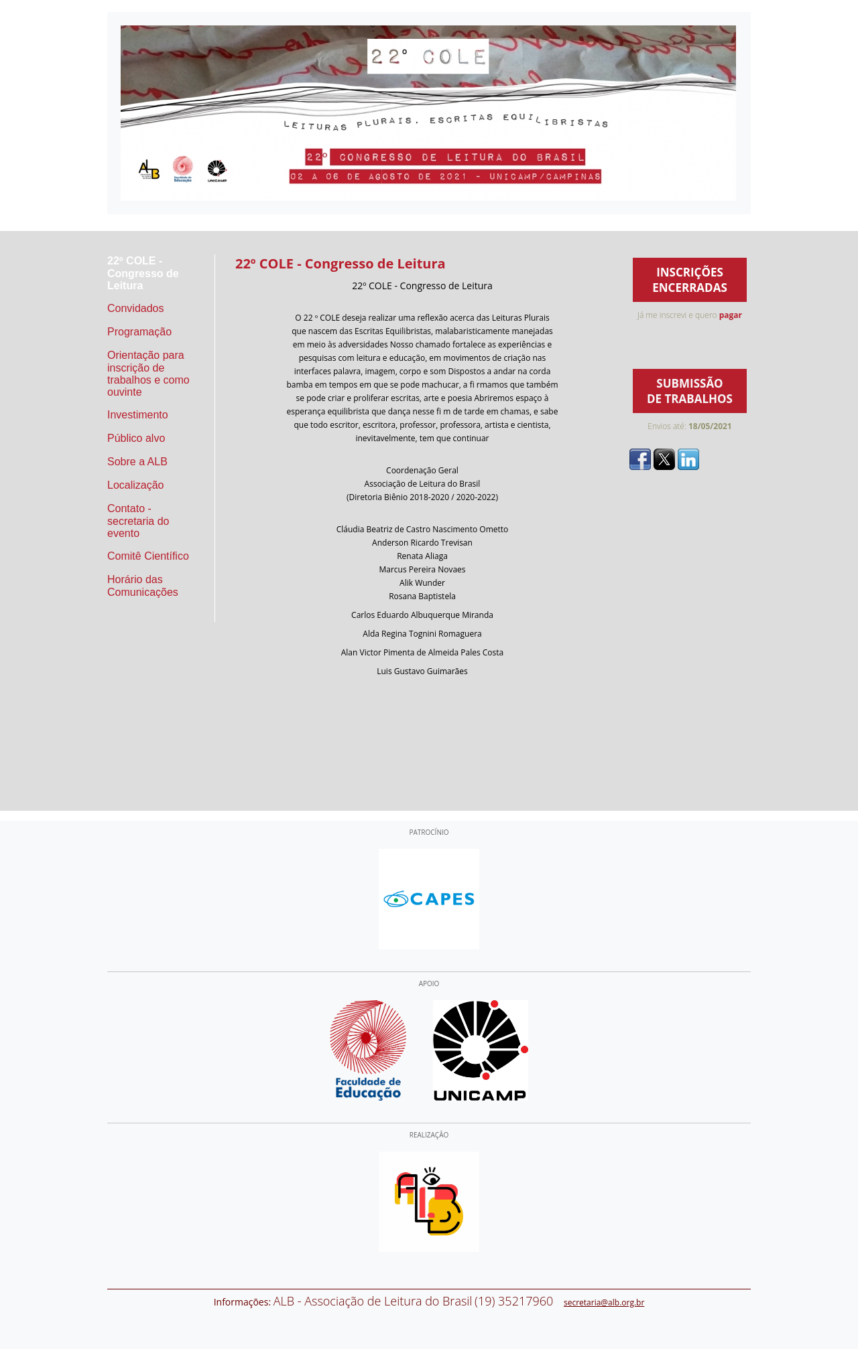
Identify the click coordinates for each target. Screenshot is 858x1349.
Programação (139, 331)
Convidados (135, 308)
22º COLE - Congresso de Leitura (143, 273)
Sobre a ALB (137, 461)
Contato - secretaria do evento (138, 521)
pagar (730, 315)
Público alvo (136, 438)
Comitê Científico (148, 556)
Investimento (137, 414)
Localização (135, 485)
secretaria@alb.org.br (604, 1302)
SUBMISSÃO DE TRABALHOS (690, 391)
